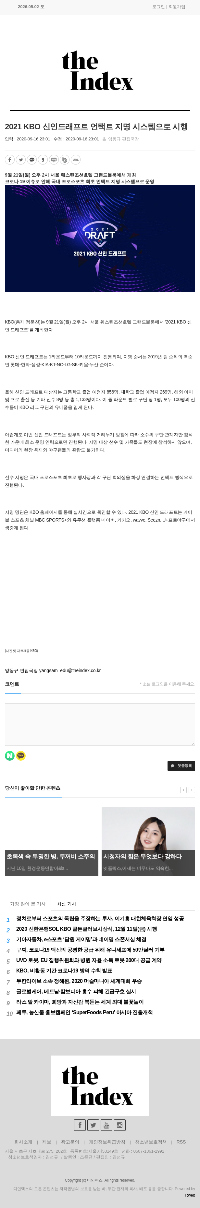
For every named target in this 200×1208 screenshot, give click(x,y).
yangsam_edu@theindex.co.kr (70, 670)
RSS (181, 1141)
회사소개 (23, 1141)
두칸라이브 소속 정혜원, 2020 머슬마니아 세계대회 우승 (79, 981)
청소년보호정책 (151, 1141)
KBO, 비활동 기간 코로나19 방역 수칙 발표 (64, 970)
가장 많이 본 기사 (28, 903)
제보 (46, 1141)
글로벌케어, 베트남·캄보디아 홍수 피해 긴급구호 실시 (76, 991)
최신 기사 (66, 903)
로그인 (158, 6)
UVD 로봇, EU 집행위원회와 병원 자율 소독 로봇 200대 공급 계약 (89, 960)
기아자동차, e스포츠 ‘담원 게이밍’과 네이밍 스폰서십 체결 (81, 939)
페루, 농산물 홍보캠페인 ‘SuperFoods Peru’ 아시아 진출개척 (84, 1012)
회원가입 (177, 6)
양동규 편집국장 (123, 139)
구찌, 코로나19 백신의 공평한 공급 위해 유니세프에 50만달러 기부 (90, 950)
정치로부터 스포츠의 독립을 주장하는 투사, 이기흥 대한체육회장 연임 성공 (100, 918)
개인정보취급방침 (107, 1141)
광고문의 (70, 1141)
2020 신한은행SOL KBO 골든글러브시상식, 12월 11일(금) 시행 (86, 929)
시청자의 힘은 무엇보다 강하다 (142, 856)
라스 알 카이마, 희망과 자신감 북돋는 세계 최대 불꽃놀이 (80, 1002)
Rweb (190, 1195)
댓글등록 (181, 766)
